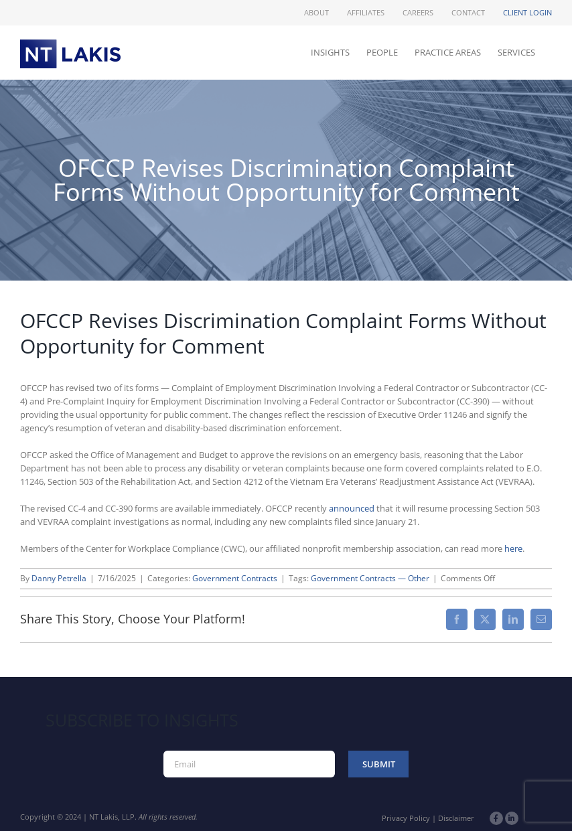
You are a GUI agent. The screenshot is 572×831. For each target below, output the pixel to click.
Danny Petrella (58, 578)
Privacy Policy (406, 818)
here (513, 548)
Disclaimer (456, 818)
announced (351, 508)
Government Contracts (234, 578)
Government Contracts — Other (370, 578)
